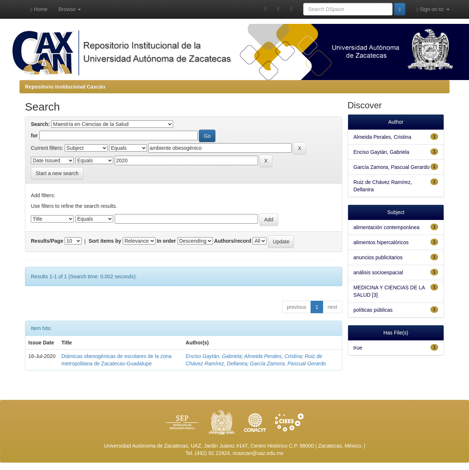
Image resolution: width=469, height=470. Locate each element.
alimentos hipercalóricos (381, 242)
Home (39, 9)
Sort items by (105, 241)
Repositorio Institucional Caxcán (65, 87)
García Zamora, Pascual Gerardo (288, 363)
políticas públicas (373, 310)
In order (166, 241)
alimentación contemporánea (387, 227)
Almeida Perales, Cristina (273, 356)
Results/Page (47, 241)
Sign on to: (433, 9)
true (358, 348)
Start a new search (57, 173)
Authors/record (232, 241)
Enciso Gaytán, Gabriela (213, 356)
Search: (40, 124)
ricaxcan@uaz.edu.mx (258, 453)
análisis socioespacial (378, 272)
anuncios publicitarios (378, 257)
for (34, 135)
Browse (69, 9)
